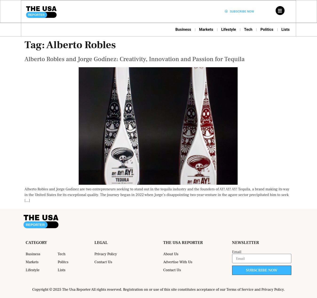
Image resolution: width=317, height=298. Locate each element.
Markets (206, 29)
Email (237, 252)
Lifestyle (228, 29)
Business (183, 29)
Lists (285, 29)
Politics (266, 29)
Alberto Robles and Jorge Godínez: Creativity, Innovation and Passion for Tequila (134, 59)
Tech (248, 29)
